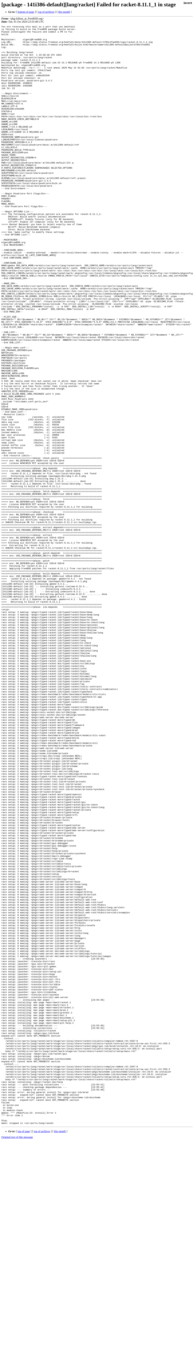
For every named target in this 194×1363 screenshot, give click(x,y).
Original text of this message (17, 1356)
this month (64, 11)
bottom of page (26, 11)
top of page (24, 1351)
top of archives (46, 11)
